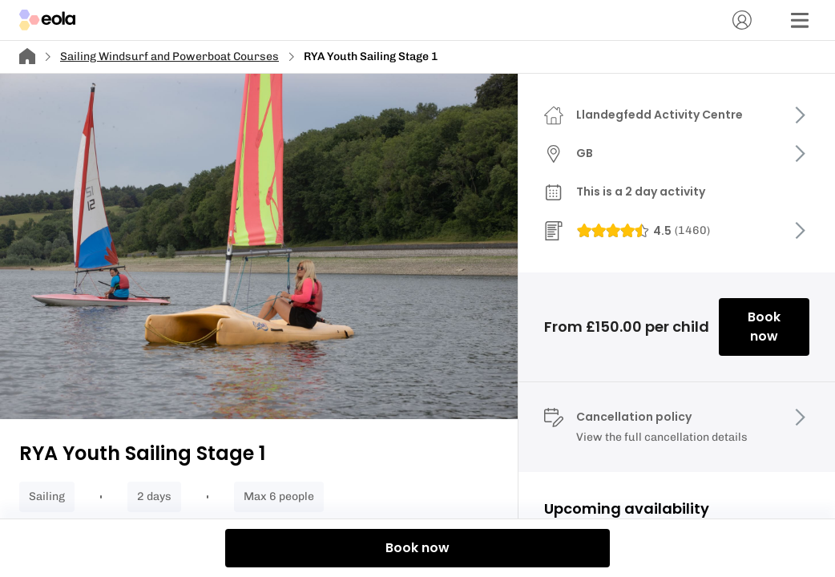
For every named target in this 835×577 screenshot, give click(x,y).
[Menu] (800, 20)
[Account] (742, 20)
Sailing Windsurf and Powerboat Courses (169, 56)
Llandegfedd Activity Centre (659, 115)
